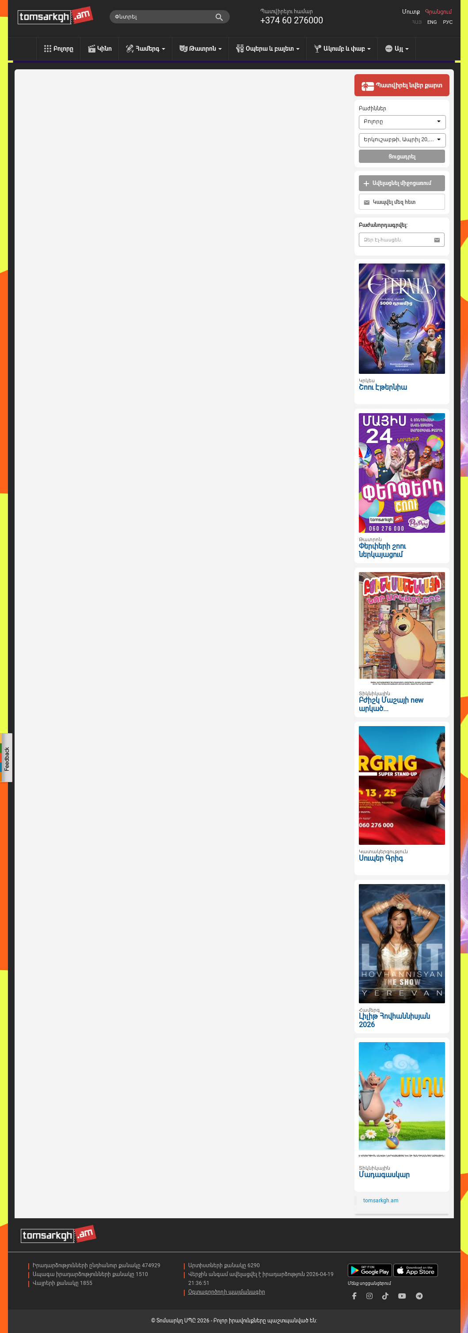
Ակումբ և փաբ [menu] (347, 48)
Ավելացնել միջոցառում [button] (397, 183)
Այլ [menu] (402, 48)
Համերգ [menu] (150, 48)
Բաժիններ (372, 108)
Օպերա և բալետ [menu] (273, 48)
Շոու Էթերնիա (383, 387)
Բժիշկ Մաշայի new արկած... (391, 704)
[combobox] (402, 122)
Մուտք (411, 11)
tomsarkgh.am (381, 1200)
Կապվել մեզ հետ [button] (389, 202)
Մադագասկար (384, 1175)
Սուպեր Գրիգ (381, 858)
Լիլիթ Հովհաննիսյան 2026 (394, 1020)
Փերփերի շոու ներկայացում (382, 550)
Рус (448, 22)
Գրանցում (438, 11)
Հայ (417, 22)
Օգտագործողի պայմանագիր (226, 1292)
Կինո (104, 48)
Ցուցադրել (401, 157)
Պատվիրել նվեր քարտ (401, 86)
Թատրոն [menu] (205, 48)
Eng (432, 22)
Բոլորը (63, 48)
